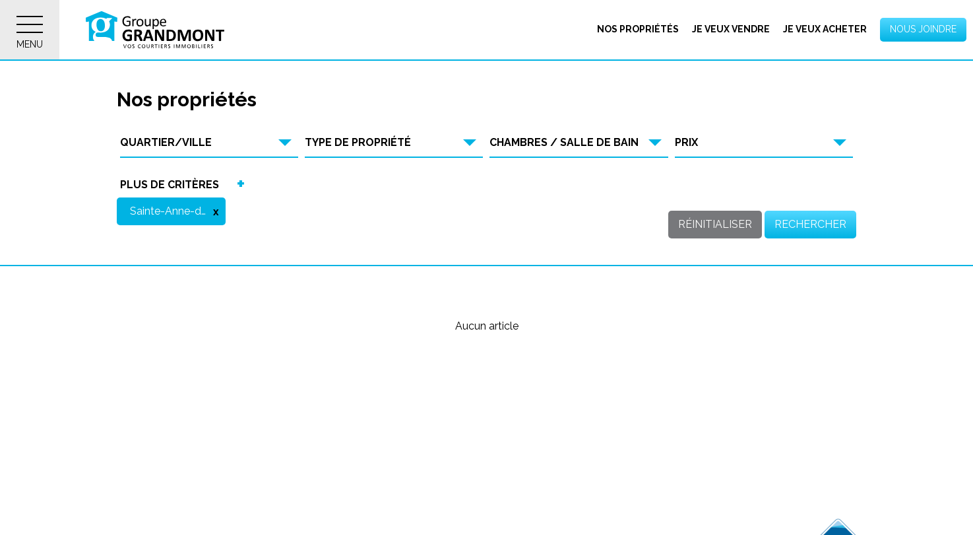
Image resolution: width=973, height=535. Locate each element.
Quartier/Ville (166, 142)
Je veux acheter (825, 29)
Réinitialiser (715, 224)
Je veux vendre (731, 29)
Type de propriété (358, 142)
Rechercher (810, 224)
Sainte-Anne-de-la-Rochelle (178, 211)
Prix (686, 142)
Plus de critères (170, 184)
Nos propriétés (638, 29)
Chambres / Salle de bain (564, 142)
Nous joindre (923, 29)
